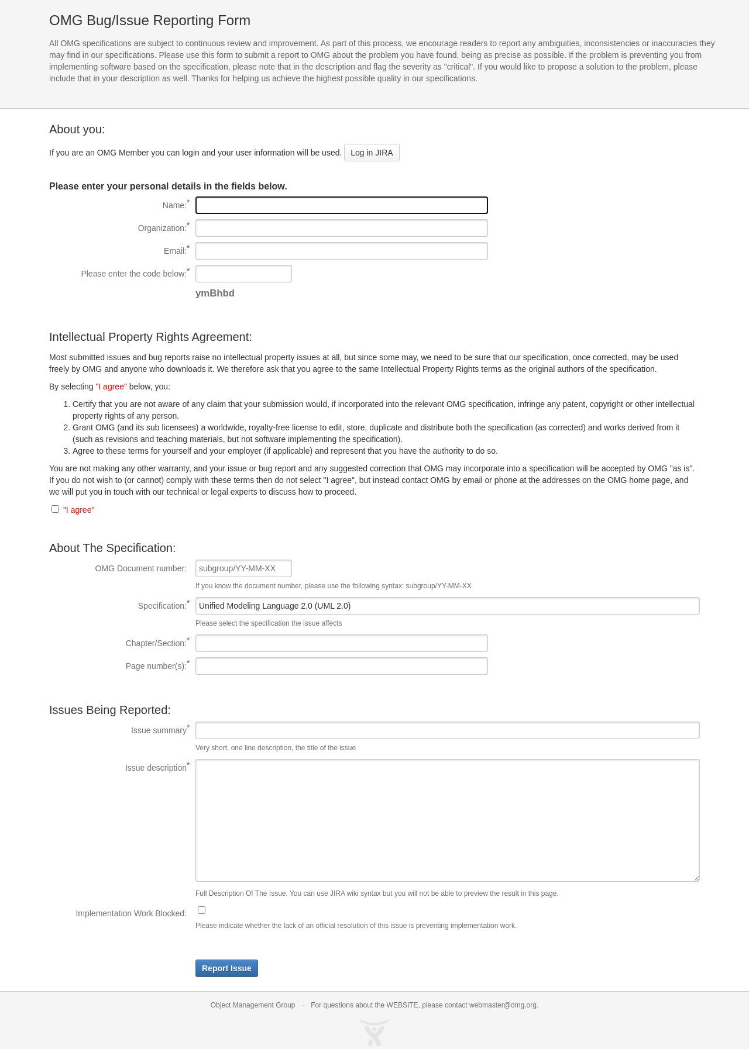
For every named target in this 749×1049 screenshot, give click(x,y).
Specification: (118, 605)
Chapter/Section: (118, 642)
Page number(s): (118, 665)
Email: (118, 250)
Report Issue (227, 968)
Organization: (118, 227)
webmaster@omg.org (503, 1005)
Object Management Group (253, 1005)
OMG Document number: (141, 568)
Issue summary (118, 729)
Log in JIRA (372, 152)
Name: (118, 204)
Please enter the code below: (118, 273)
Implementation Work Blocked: (131, 913)
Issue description (118, 767)
